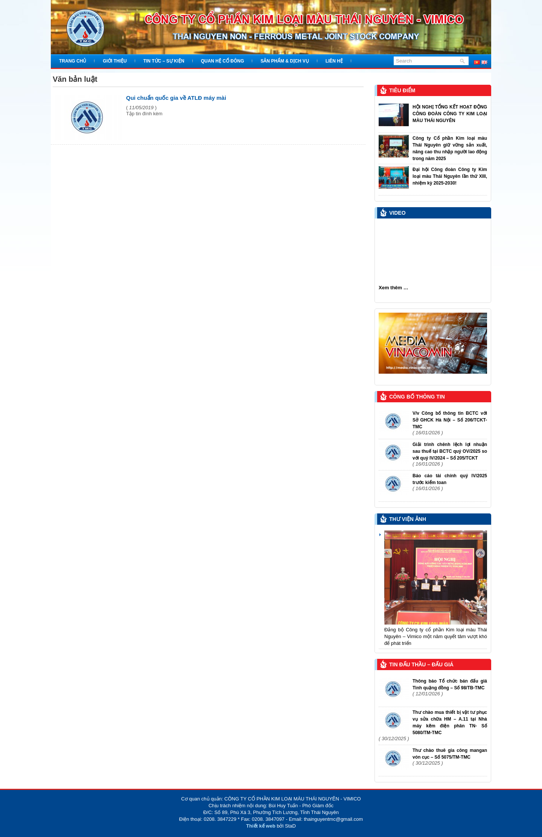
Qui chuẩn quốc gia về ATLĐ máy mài (176, 98)
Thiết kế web (261, 826)
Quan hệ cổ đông (222, 61)
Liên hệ (334, 61)
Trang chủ (72, 61)
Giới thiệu (114, 61)
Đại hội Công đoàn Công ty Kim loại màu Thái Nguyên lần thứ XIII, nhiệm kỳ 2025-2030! (450, 176)
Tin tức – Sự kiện (163, 61)
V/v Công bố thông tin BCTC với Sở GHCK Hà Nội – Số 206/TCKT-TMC (450, 420)
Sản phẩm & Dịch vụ (284, 61)
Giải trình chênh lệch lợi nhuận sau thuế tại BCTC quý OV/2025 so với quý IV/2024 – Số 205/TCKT (450, 451)
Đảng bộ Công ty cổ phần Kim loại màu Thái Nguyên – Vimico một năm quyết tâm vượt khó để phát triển (435, 636)
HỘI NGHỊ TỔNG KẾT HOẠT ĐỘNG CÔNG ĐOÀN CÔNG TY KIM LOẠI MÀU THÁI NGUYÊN (450, 113)
